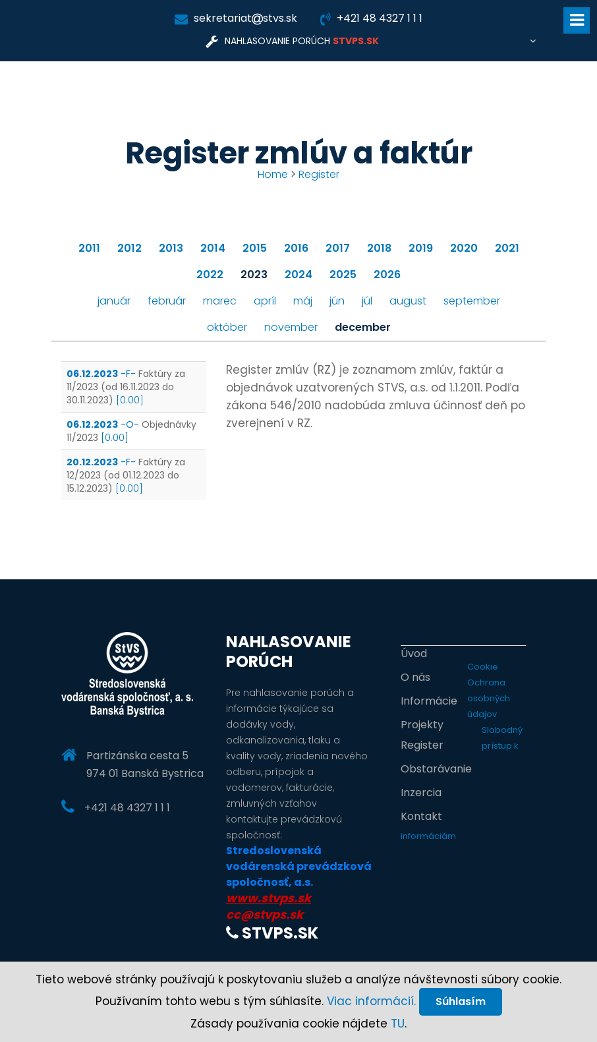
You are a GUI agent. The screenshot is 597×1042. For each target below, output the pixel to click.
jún (337, 300)
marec (220, 300)
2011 (89, 248)
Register (318, 174)
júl (367, 300)
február (167, 300)
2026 (387, 274)
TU (398, 1023)
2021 (507, 248)
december (363, 327)
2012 (129, 248)
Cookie (482, 666)
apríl (265, 300)
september (471, 300)
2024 (298, 274)
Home (273, 174)
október (227, 327)
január (114, 300)
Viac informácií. (371, 1001)
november (291, 327)
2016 (296, 248)
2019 (421, 248)
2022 (209, 274)
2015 (254, 248)
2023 (254, 274)
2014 (212, 248)
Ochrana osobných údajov (488, 698)
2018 (379, 248)
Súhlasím (461, 1001)
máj (302, 300)
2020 (464, 248)
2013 (171, 248)
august (407, 300)
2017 (338, 248)
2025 (342, 274)
